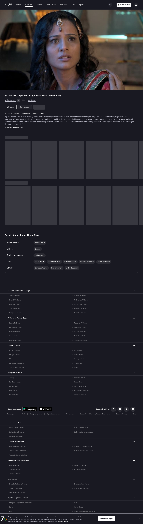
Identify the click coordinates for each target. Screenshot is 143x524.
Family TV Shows (14, 332)
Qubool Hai (78, 382)
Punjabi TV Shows (80, 296)
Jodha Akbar (10, 100)
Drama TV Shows (80, 327)
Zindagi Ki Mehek (80, 359)
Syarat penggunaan (53, 414)
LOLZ (73, 5)
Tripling (11, 378)
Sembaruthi (78, 363)
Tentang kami (11, 414)
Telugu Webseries (15, 474)
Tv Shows (29, 5)
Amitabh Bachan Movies (17, 493)
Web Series (51, 5)
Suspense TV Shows (80, 340)
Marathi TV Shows (80, 313)
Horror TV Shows (15, 340)
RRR (10, 511)
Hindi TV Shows (14, 304)
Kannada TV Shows (80, 309)
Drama (41, 113)
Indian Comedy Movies (17, 432)
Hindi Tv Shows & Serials (17, 446)
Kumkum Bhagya (15, 382)
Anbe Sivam (78, 350)
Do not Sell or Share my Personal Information (95, 414)
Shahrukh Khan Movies (81, 484)
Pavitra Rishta (13, 395)
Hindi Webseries (14, 465)
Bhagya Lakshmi (14, 355)
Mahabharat (13, 386)
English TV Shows (15, 300)
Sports (81, 5)
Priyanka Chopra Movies (82, 488)
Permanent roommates (82, 391)
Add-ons (63, 5)
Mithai (11, 359)
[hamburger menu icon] (136, 5)
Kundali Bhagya (14, 350)
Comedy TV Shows (15, 327)
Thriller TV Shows (80, 332)
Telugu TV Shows (14, 309)
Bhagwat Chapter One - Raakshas (20, 503)
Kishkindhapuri (79, 507)
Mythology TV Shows (81, 336)
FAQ (23, 414)
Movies (39, 5)
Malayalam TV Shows (81, 300)
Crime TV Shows (14, 336)
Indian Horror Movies (16, 428)
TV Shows (32, 100)
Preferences (70, 414)
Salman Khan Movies (16, 488)
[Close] (139, 518)
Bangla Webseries (80, 470)
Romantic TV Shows (80, 323)
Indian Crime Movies (81, 428)
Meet (76, 367)
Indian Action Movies (16, 436)
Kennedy (12, 507)
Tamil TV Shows (14, 296)
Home (18, 5)
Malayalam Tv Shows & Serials (84, 451)
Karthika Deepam (80, 395)
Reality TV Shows (14, 323)
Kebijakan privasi (36, 414)
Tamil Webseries (14, 470)
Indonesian (25, 113)
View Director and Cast (14, 128)
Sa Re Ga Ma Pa (79, 378)
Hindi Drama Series (80, 465)
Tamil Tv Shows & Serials (17, 451)
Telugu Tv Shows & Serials (18, 455)
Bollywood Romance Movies (83, 432)
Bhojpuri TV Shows (80, 304)
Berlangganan (124, 5)
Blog (134, 414)
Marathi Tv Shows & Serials (83, 446)
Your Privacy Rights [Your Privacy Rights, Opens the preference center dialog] (106, 518)
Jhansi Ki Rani (78, 355)
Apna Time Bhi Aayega (16, 363)
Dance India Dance (80, 386)
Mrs (75, 503)
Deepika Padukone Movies (18, 484)
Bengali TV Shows (15, 313)
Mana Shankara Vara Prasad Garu (85, 511)
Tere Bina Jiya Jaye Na (16, 367)
